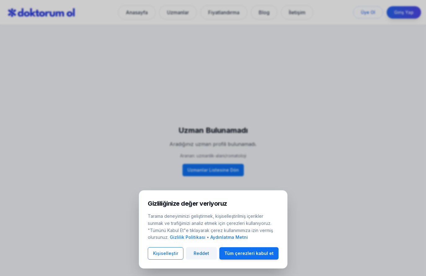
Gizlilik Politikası (187, 237)
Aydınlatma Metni (229, 237)
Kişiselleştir (165, 253)
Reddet (201, 253)
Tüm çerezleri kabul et (249, 253)
